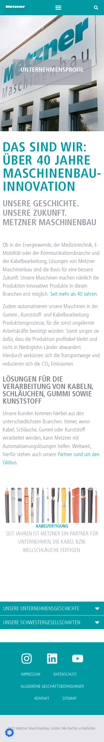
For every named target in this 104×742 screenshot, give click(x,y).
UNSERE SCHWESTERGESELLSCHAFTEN (41, 622)
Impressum (30, 674)
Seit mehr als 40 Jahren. (74, 294)
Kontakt (41, 698)
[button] (58, 8)
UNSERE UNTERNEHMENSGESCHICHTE (41, 609)
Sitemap (69, 698)
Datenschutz (65, 674)
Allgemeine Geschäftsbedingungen (52, 686)
